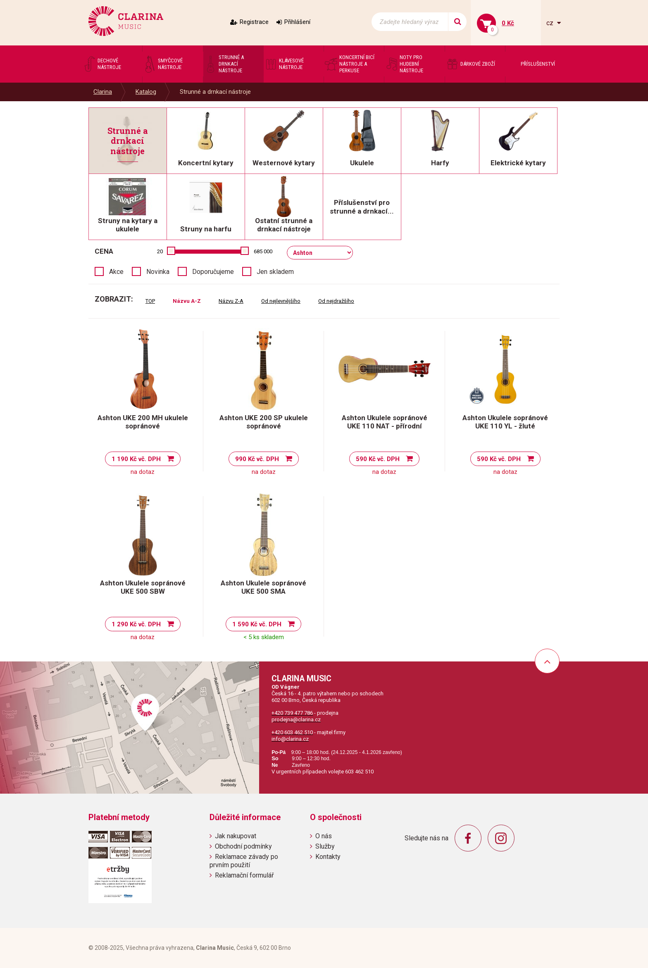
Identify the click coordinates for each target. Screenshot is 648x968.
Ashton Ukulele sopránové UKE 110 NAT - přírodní (384, 422)
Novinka (157, 272)
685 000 (263, 251)
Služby (325, 846)
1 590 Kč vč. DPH (256, 624)
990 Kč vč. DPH (257, 459)
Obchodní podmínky (243, 846)
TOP (150, 301)
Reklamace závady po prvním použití (244, 860)
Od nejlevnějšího (280, 301)
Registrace (254, 22)
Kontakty (328, 857)
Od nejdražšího (336, 301)
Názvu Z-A (231, 301)
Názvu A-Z (187, 301)
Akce (116, 272)
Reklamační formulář (244, 875)
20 (160, 251)
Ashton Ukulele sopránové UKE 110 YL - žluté (505, 422)
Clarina (102, 91)
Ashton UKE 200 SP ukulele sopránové (263, 422)
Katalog (146, 91)
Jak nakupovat (235, 836)
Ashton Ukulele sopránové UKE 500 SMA (263, 587)
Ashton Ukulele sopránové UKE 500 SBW (143, 587)
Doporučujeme (213, 272)
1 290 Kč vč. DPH (136, 624)
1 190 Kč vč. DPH (136, 459)
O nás (323, 836)
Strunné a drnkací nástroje (215, 91)
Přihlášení (297, 22)
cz (550, 23)
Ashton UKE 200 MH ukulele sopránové (143, 422)
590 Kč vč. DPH (378, 459)
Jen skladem (275, 272)
